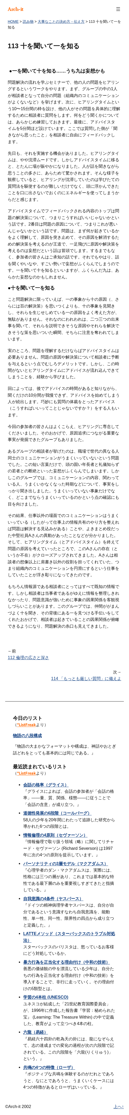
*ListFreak (26, 724)
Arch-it (16, 9)
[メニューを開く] (118, 9)
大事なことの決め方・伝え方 (61, 21)
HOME (13, 21)
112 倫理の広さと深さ (28, 657)
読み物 (28, 21)
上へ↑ (119, 1106)
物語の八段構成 (27, 735)
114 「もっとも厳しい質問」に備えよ (86, 678)
